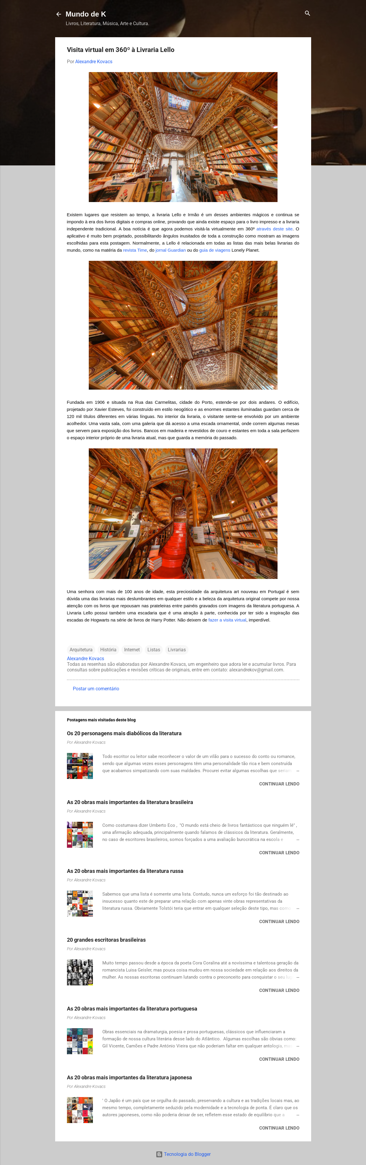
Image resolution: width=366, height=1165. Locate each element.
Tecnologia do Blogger (183, 1154)
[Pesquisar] (307, 13)
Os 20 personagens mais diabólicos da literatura (124, 733)
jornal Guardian (170, 250)
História (108, 650)
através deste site (275, 228)
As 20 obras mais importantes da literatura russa (125, 871)
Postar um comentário (96, 688)
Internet (132, 650)
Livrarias (177, 650)
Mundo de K (86, 14)
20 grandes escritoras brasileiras (106, 940)
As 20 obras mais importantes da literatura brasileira (130, 802)
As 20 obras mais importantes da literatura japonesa (129, 1077)
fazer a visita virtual (227, 619)
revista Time (135, 250)
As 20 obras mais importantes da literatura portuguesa (132, 1008)
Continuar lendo (279, 784)
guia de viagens (214, 250)
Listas (153, 650)
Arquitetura (81, 650)
